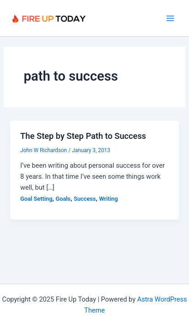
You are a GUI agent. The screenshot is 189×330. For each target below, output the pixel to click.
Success (85, 198)
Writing (108, 198)
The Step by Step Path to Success (83, 136)
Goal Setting (36, 198)
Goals (63, 198)
